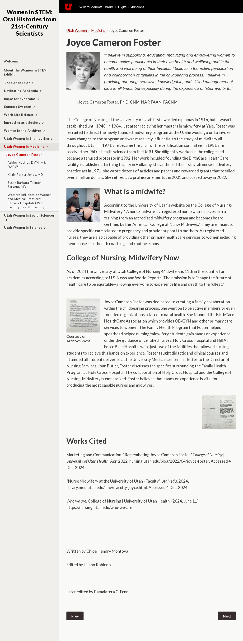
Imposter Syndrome (20, 99)
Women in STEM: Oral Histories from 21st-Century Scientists (29, 22)
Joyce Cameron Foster (24, 155)
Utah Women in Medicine (24, 146)
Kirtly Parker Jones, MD (25, 174)
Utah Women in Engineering (26, 138)
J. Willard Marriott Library (94, 7)
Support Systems (18, 107)
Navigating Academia (21, 91)
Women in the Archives (23, 131)
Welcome (11, 61)
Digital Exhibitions (131, 7)
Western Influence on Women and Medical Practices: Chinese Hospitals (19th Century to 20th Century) (29, 201)
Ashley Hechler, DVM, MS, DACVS (27, 165)
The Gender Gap (17, 83)
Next (227, 616)
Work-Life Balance (19, 115)
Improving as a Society (22, 122)
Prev (75, 616)
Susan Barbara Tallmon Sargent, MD (25, 185)
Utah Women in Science (23, 227)
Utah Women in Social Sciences (29, 215)
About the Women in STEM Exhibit (25, 72)
